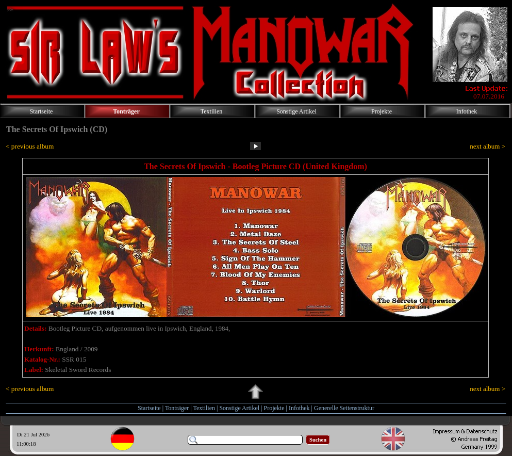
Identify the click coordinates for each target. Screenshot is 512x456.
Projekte (274, 408)
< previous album (30, 146)
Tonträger (177, 408)
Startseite (149, 408)
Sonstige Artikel (239, 408)
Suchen (317, 440)
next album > (487, 146)
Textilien (204, 408)
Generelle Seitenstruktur (344, 408)
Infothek (299, 408)
